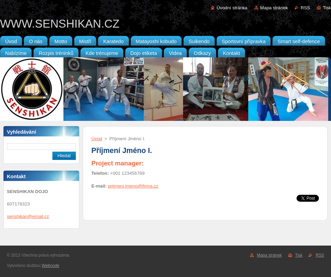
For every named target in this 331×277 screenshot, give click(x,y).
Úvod (96, 138)
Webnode (50, 265)
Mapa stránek (274, 7)
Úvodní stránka (232, 7)
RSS (305, 7)
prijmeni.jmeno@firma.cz (133, 186)
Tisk (327, 7)
